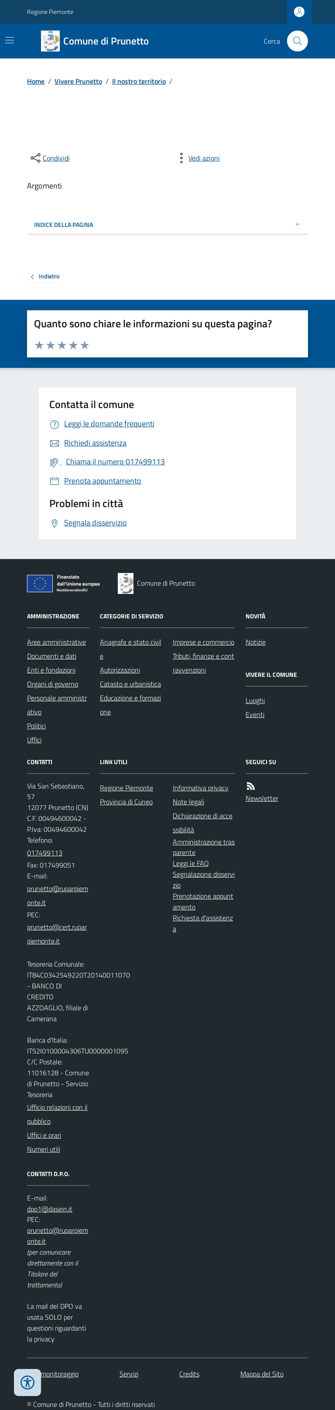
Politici (36, 725)
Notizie (256, 642)
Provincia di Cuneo (126, 801)
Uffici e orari (44, 1135)
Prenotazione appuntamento (203, 901)
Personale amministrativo (57, 705)
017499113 (44, 852)
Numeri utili (43, 1149)
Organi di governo (52, 684)
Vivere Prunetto (78, 81)
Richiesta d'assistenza (203, 923)
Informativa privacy (201, 787)
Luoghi (255, 700)
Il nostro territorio (139, 81)
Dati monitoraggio (53, 1374)
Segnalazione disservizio (204, 879)
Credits (189, 1374)
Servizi (129, 1374)
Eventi (255, 714)
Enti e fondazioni (51, 670)
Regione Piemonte (50, 11)
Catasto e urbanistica (130, 684)
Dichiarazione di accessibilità (202, 822)
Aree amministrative (56, 642)
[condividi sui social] (49, 158)
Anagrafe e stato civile (130, 649)
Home (35, 81)
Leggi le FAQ (191, 863)
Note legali (188, 801)
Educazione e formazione (130, 705)
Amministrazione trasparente (204, 847)
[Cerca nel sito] (294, 41)
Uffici (34, 739)
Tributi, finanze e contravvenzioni (203, 663)
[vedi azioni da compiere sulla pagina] (197, 158)
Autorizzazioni (120, 670)
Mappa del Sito (262, 1374)
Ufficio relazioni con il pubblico (57, 1114)
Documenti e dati (51, 656)
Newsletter (262, 798)
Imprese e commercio (203, 642)
